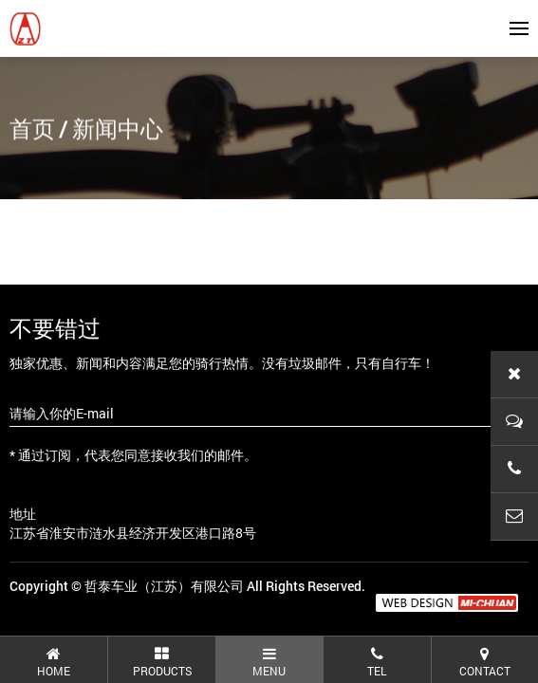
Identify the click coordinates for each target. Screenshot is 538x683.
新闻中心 (117, 130)
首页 (32, 130)
